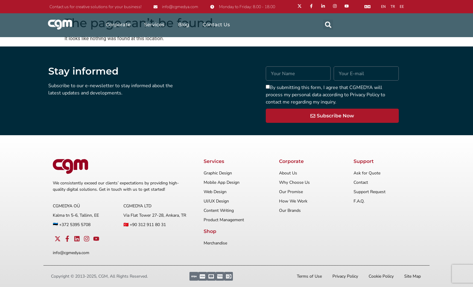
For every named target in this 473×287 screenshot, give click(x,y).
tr (393, 7)
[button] (328, 25)
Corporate (118, 24)
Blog (183, 24)
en (383, 7)
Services (154, 24)
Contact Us (216, 24)
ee (402, 7)
